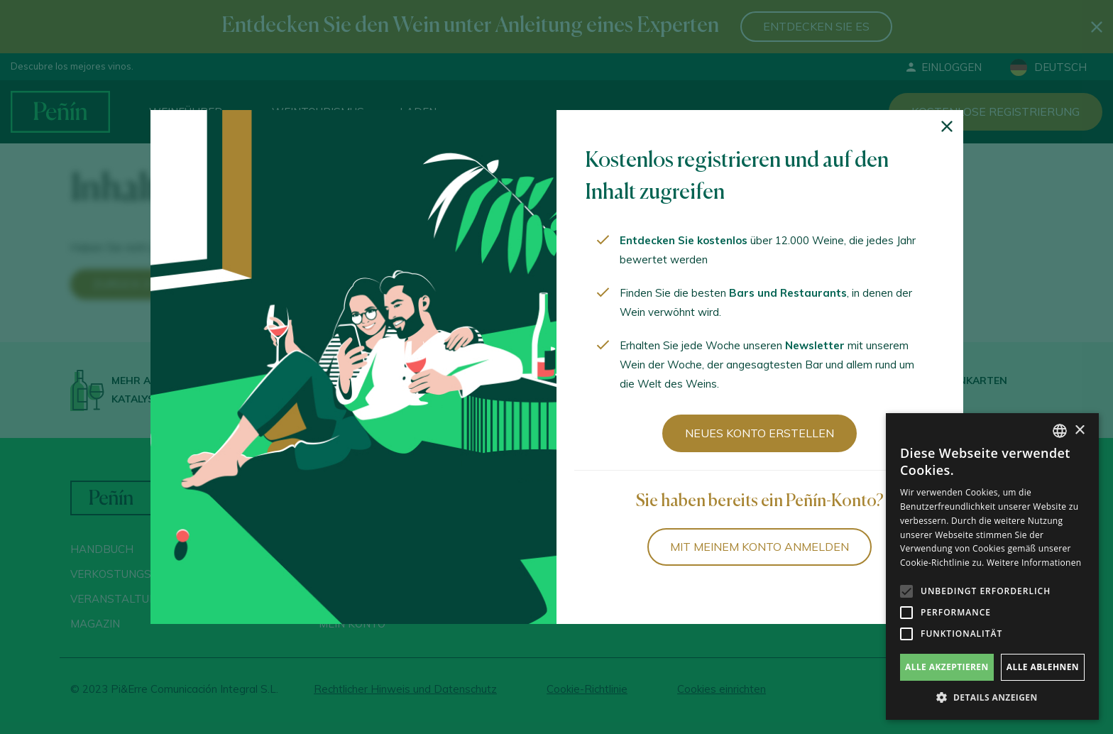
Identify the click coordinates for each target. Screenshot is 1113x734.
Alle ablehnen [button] (1043, 667)
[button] (992, 698)
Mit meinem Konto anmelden (759, 546)
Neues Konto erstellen (759, 433)
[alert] (992, 566)
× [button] (1079, 430)
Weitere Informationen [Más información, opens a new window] (1034, 563)
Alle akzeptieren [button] (947, 667)
